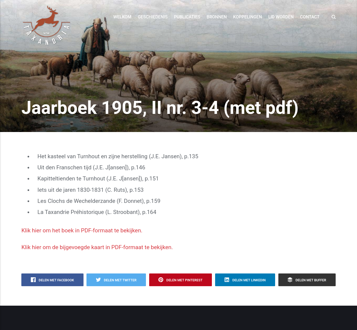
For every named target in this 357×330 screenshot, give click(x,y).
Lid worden (281, 16)
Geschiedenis (153, 16)
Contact (309, 16)
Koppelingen (247, 16)
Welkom (122, 16)
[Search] (332, 17)
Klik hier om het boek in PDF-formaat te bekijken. (81, 230)
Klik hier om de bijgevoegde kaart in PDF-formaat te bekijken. (97, 247)
